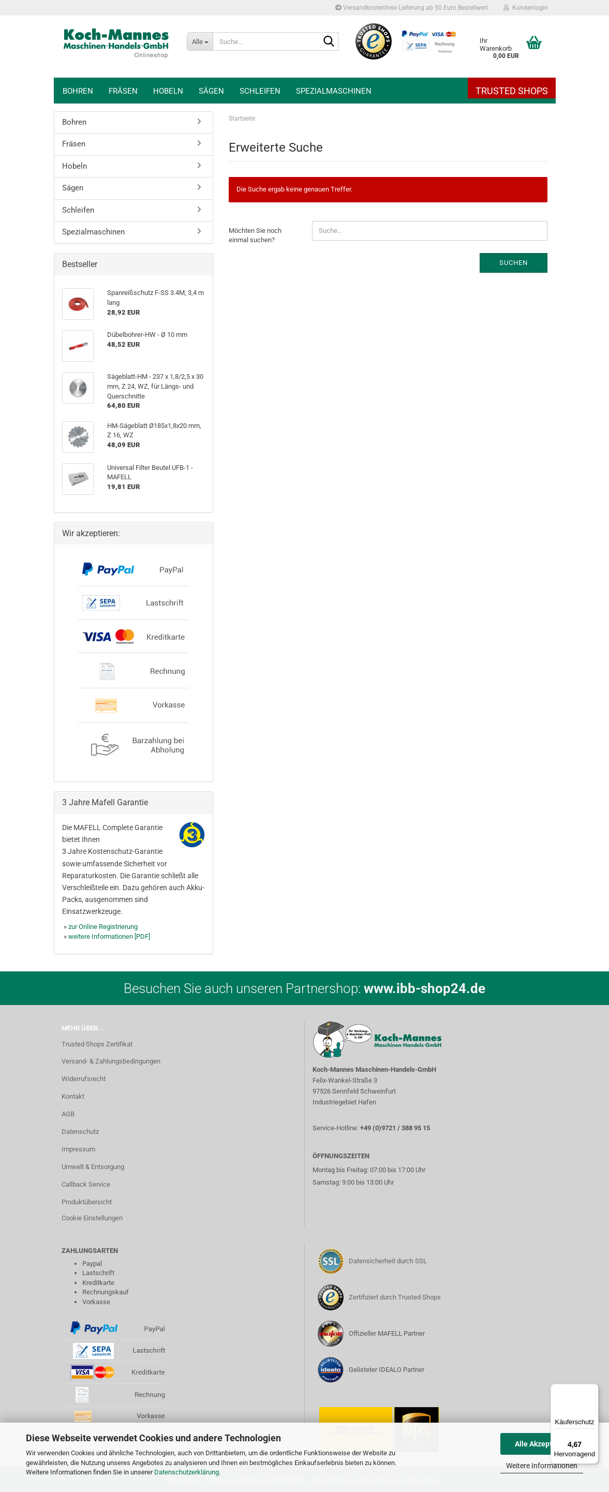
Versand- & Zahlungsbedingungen (111, 1061)
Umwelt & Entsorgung (93, 1167)
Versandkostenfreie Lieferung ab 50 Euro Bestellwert (411, 7)
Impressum (78, 1149)
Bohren (78, 91)
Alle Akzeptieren (542, 1444)
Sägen (211, 91)
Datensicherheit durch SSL (388, 1261)
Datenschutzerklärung (186, 1472)
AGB (68, 1114)
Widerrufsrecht (84, 1079)
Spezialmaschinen (334, 91)
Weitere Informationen (541, 1465)
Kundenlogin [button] (525, 7)
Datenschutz (80, 1131)
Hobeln (168, 91)
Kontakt (73, 1096)
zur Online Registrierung (103, 926)
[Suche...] (200, 41)
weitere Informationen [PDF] (109, 936)
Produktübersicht (87, 1202)
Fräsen (123, 91)
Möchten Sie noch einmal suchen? (255, 235)
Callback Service (86, 1184)
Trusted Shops (512, 90)
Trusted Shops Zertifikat (97, 1044)
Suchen (513, 263)
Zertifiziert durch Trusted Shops (395, 1297)
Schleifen (260, 91)
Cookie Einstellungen (92, 1218)
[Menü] (592, 1390)
